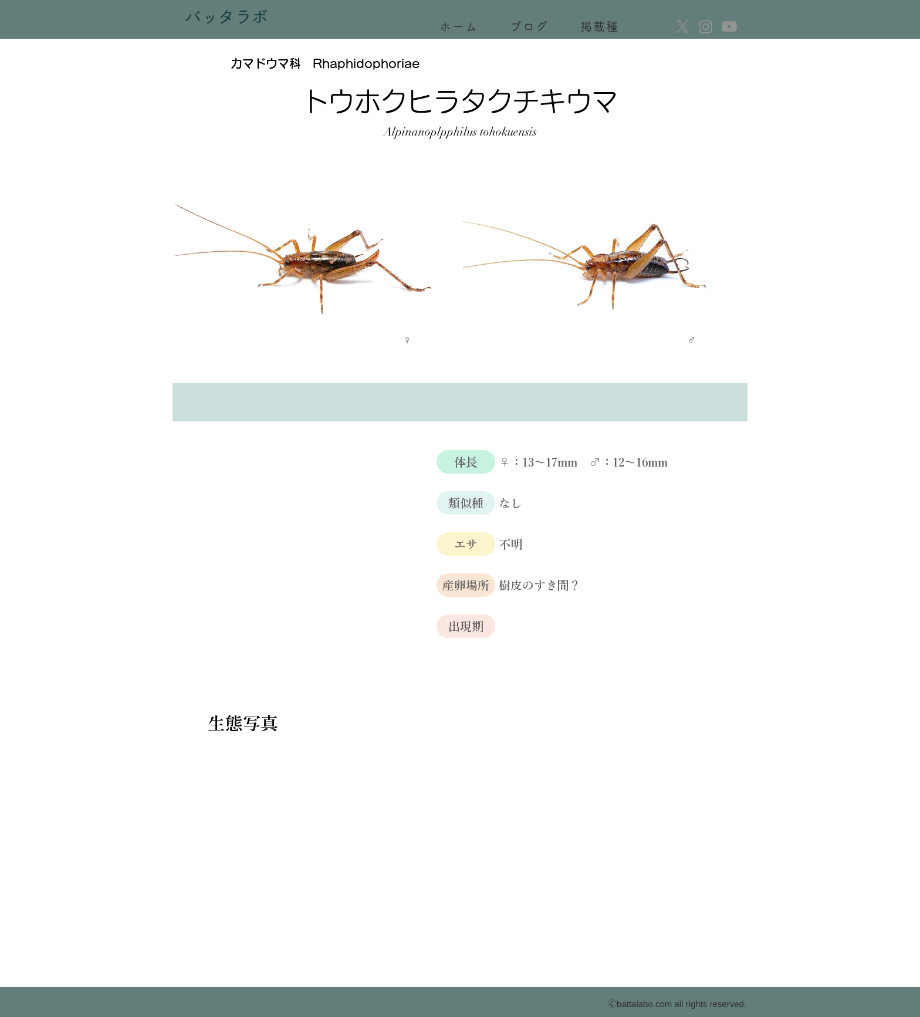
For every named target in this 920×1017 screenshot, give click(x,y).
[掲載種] (601, 26)
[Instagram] (706, 26)
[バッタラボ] (227, 19)
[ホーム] (460, 26)
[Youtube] (729, 26)
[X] (682, 26)
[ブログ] (530, 26)
